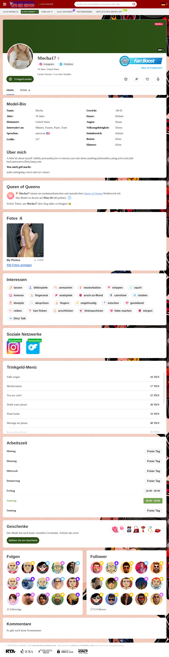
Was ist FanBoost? (151, 68)
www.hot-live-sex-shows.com (44, 645)
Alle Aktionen (65, 11)
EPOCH (74, 645)
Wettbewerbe (84, 12)
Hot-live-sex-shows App (110, 11)
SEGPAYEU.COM (87, 645)
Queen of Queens (93, 193)
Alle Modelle (10, 12)
